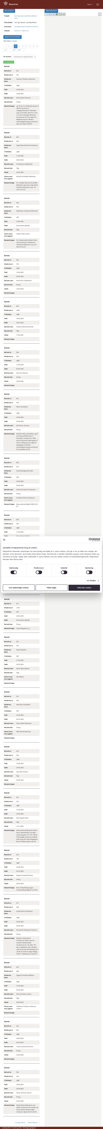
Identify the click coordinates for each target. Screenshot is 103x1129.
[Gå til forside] (12, 4)
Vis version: (7, 57)
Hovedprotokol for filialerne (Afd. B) (26, 27)
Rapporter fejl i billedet (12, 37)
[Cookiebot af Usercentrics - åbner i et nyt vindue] (90, 539)
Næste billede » (33, 1123)
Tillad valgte (51, 588)
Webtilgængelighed (29, 1128)
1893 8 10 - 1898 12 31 (21, 31)
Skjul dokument (51, 11)
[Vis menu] (97, 4)
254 (19, 50)
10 (5, 50)
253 (14, 50)
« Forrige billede (19, 1123)
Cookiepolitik (6, 1128)
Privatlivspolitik (16, 1128)
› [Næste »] (23, 50)
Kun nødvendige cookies (19, 588)
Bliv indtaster (9, 11)
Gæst (89, 4)
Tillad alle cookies (84, 588)
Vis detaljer (91, 580)
